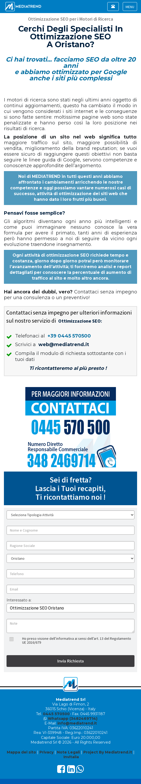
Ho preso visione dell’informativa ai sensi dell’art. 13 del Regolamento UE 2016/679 (76, 640)
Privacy (46, 752)
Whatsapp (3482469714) (72, 718)
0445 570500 (56, 713)
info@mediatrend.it (77, 723)
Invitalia (71, 757)
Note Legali (68, 752)
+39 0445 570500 (69, 336)
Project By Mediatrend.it (107, 752)
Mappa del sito (21, 752)
